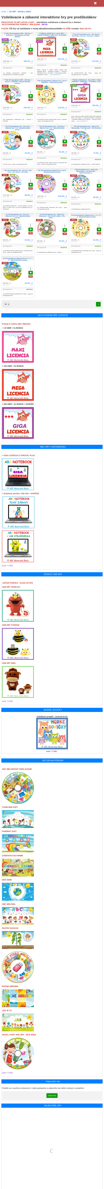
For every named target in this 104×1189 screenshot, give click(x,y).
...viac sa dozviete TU (55, 74)
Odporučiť (52, 1095)
